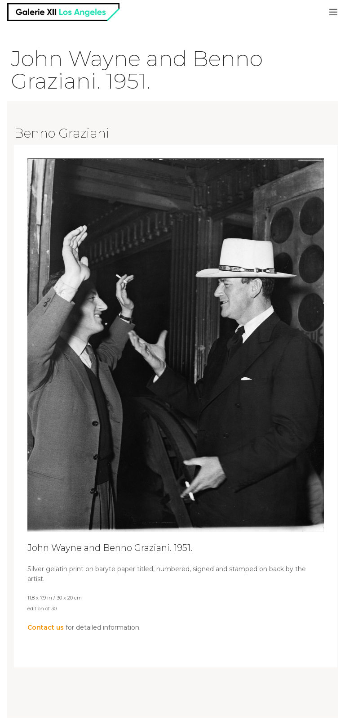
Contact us (45, 627)
